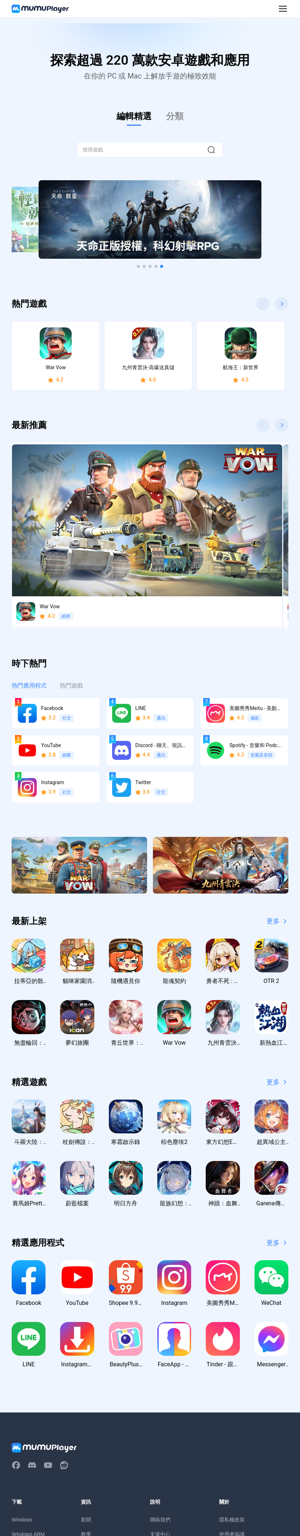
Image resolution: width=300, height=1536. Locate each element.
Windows (22, 1410)
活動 (86, 1439)
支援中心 (160, 1425)
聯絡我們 (160, 1410)
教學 (86, 1425)
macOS (20, 1439)
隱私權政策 (232, 1410)
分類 (174, 116)
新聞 (86, 1410)
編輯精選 (134, 116)
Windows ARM (28, 1425)
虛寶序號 (91, 1454)
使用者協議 (232, 1425)
